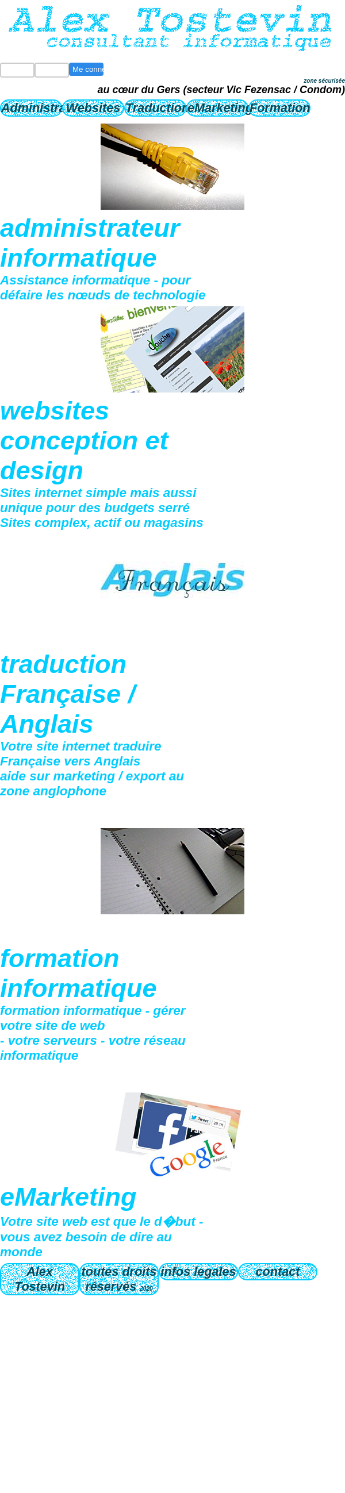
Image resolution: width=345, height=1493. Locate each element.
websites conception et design (84, 440)
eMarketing (217, 108)
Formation (280, 108)
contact (278, 1271)
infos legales (198, 1271)
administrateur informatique (90, 242)
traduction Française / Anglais (67, 693)
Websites (93, 108)
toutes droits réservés (119, 1279)
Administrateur (31, 108)
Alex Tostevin (39, 1279)
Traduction (155, 108)
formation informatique (78, 973)
